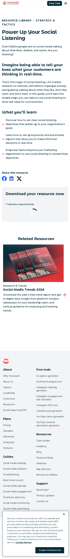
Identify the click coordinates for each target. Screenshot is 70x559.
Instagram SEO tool (47, 405)
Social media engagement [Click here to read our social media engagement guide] (17, 491)
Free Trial (54, 3)
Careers (7, 387)
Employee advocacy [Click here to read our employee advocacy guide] (14, 497)
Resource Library (17, 20)
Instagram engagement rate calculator (49, 398)
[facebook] (4, 179)
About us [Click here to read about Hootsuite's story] (8, 381)
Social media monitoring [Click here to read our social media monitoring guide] (16, 503)
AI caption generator (47, 376)
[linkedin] (11, 179)
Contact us (42, 501)
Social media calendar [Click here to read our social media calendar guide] (14, 485)
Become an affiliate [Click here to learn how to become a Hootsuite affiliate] (46, 474)
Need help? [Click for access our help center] (42, 489)
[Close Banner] (64, 514)
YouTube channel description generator (47, 424)
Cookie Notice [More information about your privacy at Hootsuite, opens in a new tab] (23, 542)
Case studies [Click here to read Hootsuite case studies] (43, 440)
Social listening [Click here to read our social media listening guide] (11, 474)
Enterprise (8, 442)
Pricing (7, 425)
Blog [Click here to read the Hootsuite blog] (38, 452)
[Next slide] (64, 294)
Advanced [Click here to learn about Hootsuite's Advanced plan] (8, 436)
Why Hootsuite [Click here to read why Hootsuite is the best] (11, 376)
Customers (9, 398)
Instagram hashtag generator (46, 389)
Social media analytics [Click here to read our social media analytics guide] (15, 468)
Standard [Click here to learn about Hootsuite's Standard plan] (8, 431)
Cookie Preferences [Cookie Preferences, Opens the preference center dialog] (50, 550)
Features (8, 448)
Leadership (9, 393)
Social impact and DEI (15, 410)
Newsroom (9, 404)
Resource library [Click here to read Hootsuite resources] (44, 457)
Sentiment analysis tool (49, 381)
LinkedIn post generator (49, 411)
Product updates (45, 495)
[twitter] (19, 179)
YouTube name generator (50, 416)
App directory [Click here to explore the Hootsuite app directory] (43, 469)
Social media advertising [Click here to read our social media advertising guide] (16, 508)
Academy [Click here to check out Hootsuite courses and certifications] (41, 446)
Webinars (41, 463)
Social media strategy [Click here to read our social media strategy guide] (14, 463)
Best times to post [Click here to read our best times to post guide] (13, 480)
